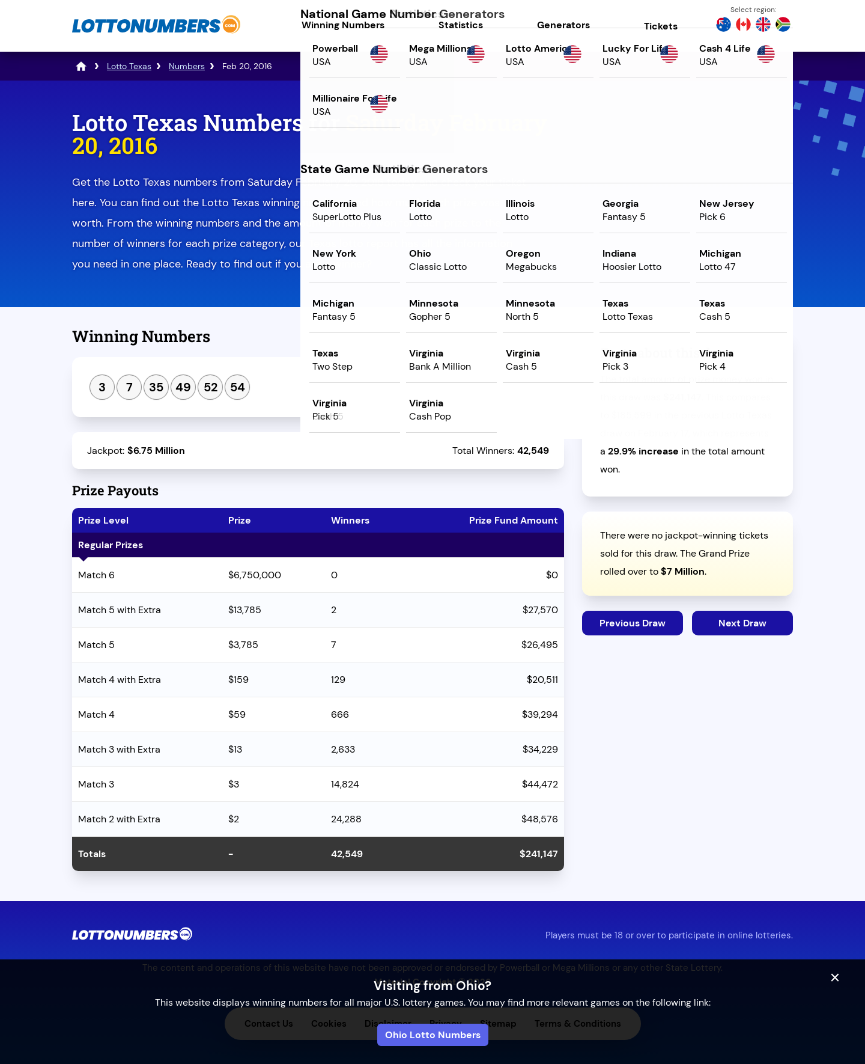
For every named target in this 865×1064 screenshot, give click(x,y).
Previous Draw (632, 623)
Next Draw (742, 623)
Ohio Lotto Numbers (433, 1035)
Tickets (661, 26)
